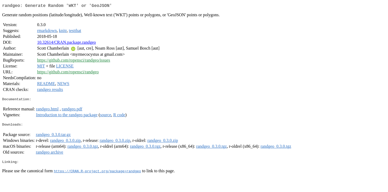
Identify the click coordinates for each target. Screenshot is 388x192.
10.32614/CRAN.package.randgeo (66, 43)
